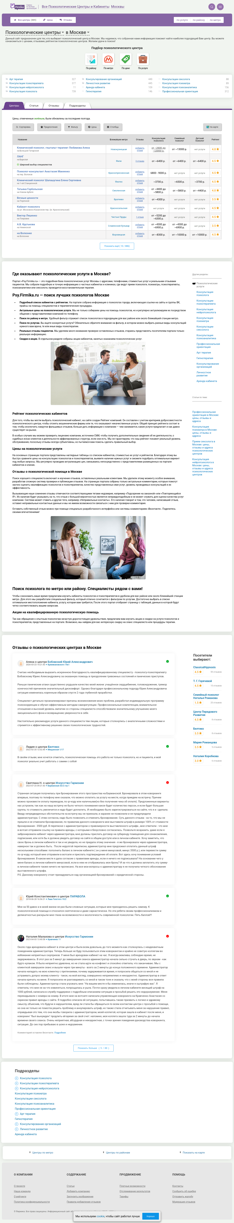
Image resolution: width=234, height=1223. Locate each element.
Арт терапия (16, 79)
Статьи (71, 1186)
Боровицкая (118, 234)
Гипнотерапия (93, 91)
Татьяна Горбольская (30, 189)
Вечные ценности (27, 197)
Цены (48, 20)
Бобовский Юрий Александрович (70, 661)
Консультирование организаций (104, 79)
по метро (215, 20)
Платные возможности (132, 1186)
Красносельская (118, 208)
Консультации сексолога (176, 79)
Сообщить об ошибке (184, 1191)
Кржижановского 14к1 (59, 664)
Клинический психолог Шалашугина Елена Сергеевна (49, 180)
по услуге (182, 20)
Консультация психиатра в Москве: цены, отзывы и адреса (204, 431)
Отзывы (66, 20)
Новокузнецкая (119, 149)
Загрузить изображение (80, 1196)
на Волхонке (24, 233)
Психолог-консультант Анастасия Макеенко (43, 171)
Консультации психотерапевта (26, 83)
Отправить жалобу (182, 1196)
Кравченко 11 (54, 939)
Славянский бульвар (119, 226)
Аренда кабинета (95, 87)
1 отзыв (140, 217)
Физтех (118, 181)
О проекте (19, 1186)
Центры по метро (41, 1152)
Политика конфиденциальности (32, 1201)
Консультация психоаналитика (179, 87)
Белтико (53, 746)
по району (199, 20)
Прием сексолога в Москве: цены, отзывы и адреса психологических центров (203, 447)
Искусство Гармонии (70, 783)
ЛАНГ (20, 156)
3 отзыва (139, 161)
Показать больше (93, 1048)
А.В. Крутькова (26, 224)
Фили (119, 161)
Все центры (25, 20)
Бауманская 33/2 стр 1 (58, 786)
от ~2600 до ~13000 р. (158, 149)
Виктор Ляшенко (27, 215)
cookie (100, 1216)
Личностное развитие (98, 83)
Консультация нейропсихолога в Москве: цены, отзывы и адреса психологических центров (203, 467)
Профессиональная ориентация (180, 91)
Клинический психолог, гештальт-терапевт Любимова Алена (53, 147)
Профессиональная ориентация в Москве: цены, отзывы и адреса (205, 416)
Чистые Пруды (118, 217)
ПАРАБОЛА (77, 896)
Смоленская (118, 190)
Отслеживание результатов (135, 1191)
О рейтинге (20, 1196)
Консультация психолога (23, 91)
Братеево (119, 199)
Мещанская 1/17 (56, 749)
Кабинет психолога (28, 206)
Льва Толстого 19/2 (57, 899)
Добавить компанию (78, 1191)
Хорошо (151, 1216)
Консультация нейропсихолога (26, 87)
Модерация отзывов (183, 1201)
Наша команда (22, 1191)
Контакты (177, 1186)
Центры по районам (116, 1152)
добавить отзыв (139, 149)
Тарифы (124, 1196)
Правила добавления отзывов (84, 1201)
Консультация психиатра (176, 83)
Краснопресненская (118, 173)
